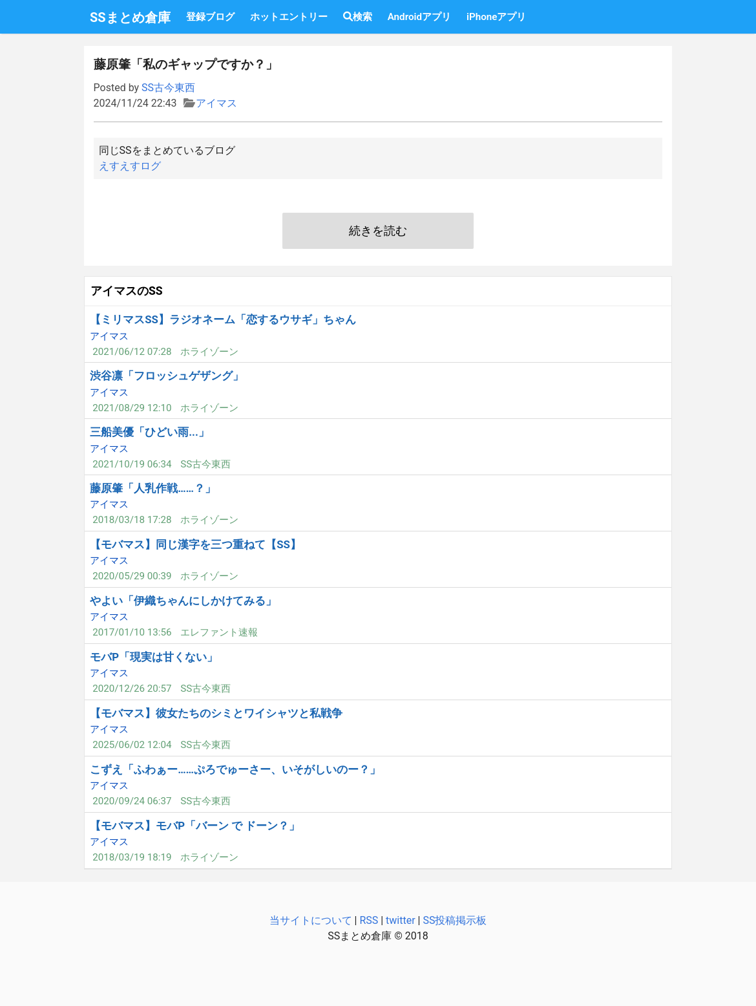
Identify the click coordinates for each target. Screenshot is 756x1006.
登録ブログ (210, 17)
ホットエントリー (289, 17)
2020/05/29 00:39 (131, 576)
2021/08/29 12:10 (131, 408)
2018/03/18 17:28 (131, 520)
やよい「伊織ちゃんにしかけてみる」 (183, 600)
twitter (400, 920)
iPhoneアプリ (496, 17)
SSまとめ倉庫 (130, 17)
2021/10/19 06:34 (131, 464)
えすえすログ (130, 166)
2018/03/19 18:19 (131, 857)
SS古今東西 (168, 87)
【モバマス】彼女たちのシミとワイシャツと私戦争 (216, 713)
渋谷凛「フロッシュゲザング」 (167, 375)
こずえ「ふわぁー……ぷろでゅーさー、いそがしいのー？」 (235, 769)
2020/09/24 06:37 (131, 801)
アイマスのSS (126, 290)
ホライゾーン (209, 352)
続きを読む (378, 230)
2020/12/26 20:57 (131, 688)
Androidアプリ (419, 17)
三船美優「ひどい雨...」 (149, 431)
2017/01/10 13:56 (131, 632)
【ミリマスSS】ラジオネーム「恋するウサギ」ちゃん (223, 319)
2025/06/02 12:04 (131, 745)
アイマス (216, 103)
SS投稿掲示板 (455, 920)
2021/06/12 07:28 (131, 352)
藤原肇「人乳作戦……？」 (153, 488)
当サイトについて (310, 920)
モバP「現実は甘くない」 (154, 656)
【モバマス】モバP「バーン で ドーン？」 (195, 825)
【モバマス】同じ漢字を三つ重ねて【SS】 (195, 544)
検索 (357, 17)
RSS (368, 920)
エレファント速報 (219, 632)
